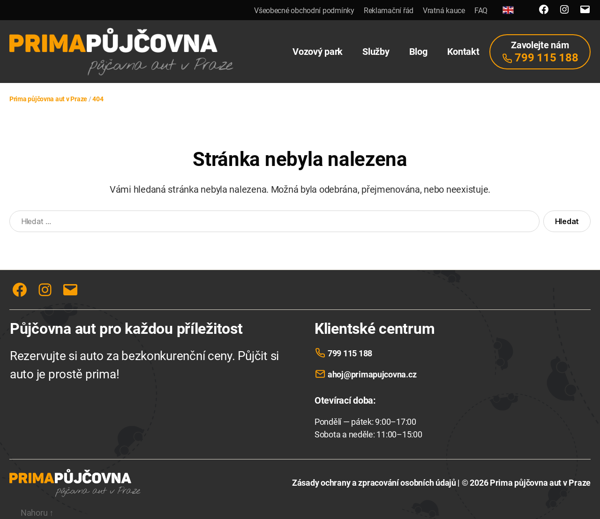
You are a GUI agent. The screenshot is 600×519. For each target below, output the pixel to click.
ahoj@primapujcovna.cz (372, 374)
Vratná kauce (444, 10)
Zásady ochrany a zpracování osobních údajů (374, 483)
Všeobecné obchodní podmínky (304, 10)
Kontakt (463, 51)
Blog (418, 51)
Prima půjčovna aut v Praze (540, 483)
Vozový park (317, 51)
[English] (508, 10)
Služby (375, 51)
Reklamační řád (388, 10)
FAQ (481, 10)
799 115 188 (350, 353)
